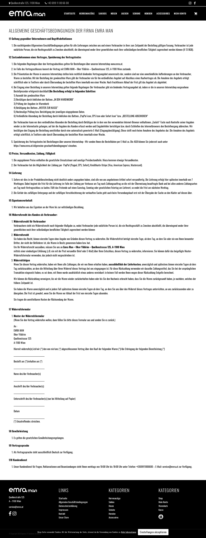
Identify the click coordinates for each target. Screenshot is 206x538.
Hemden (112, 513)
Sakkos (111, 502)
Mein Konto (163, 502)
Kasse (161, 509)
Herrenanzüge (114, 498)
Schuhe (112, 509)
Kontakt (62, 513)
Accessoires (113, 517)
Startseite (63, 498)
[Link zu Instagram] (190, 3)
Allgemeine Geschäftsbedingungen (73, 502)
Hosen (111, 506)
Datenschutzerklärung (68, 506)
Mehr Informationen (128, 532)
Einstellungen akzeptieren (153, 532)
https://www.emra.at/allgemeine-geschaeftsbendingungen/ (41, 146)
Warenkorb (163, 506)
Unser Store (64, 517)
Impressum (63, 509)
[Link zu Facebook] (195, 3)
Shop (161, 498)
